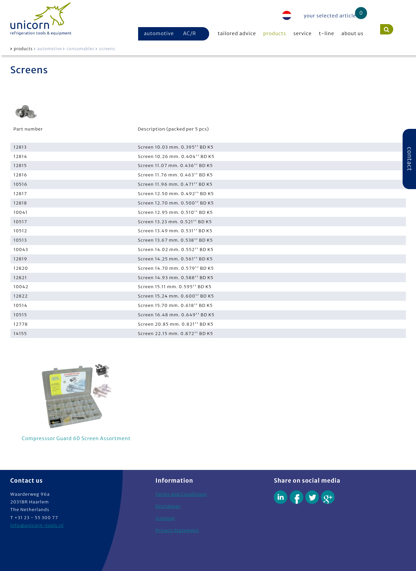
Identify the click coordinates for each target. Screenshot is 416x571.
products (274, 33)
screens (107, 49)
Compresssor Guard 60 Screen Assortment (76, 401)
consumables (81, 49)
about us (353, 33)
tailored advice (237, 33)
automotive (159, 33)
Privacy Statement (177, 530)
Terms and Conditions (181, 494)
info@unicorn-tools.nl (37, 525)
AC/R (189, 33)
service (302, 33)
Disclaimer (168, 506)
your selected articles (331, 16)
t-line (326, 33)
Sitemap (165, 518)
